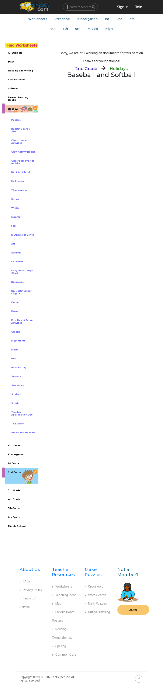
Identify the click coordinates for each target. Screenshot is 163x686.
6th (77, 29)
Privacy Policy (31, 590)
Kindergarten (87, 19)
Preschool (62, 19)
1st (107, 19)
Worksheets (37, 19)
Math (57, 603)
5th (65, 29)
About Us (30, 569)
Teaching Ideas (64, 595)
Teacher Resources (63, 572)
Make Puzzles (93, 572)
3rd (132, 19)
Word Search (95, 595)
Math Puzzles (96, 603)
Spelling (59, 646)
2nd (119, 19)
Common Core (64, 654)
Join (133, 610)
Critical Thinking (97, 612)
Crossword (94, 586)
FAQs (25, 581)
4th (53, 29)
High (109, 29)
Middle (93, 29)
